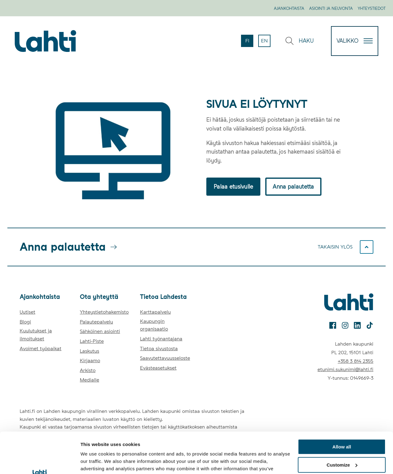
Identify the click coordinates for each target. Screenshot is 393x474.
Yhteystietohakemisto (104, 312)
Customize (342, 426)
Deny (342, 444)
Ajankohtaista (289, 8)
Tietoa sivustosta (159, 348)
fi (249, 42)
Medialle (89, 380)
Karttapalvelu (155, 312)
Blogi (25, 322)
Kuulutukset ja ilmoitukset (36, 335)
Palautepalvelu (96, 322)
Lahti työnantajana (161, 339)
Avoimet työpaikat (40, 348)
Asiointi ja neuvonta (331, 8)
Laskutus (89, 351)
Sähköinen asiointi (100, 331)
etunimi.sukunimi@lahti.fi (345, 369)
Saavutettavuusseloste (165, 358)
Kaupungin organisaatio (154, 325)
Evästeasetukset (158, 368)
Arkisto (87, 370)
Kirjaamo (90, 360)
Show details (94, 461)
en (265, 42)
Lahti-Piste (92, 341)
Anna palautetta (293, 186)
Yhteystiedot (372, 8)
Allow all (342, 408)
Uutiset (27, 312)
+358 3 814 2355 (355, 361)
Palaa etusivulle (233, 186)
